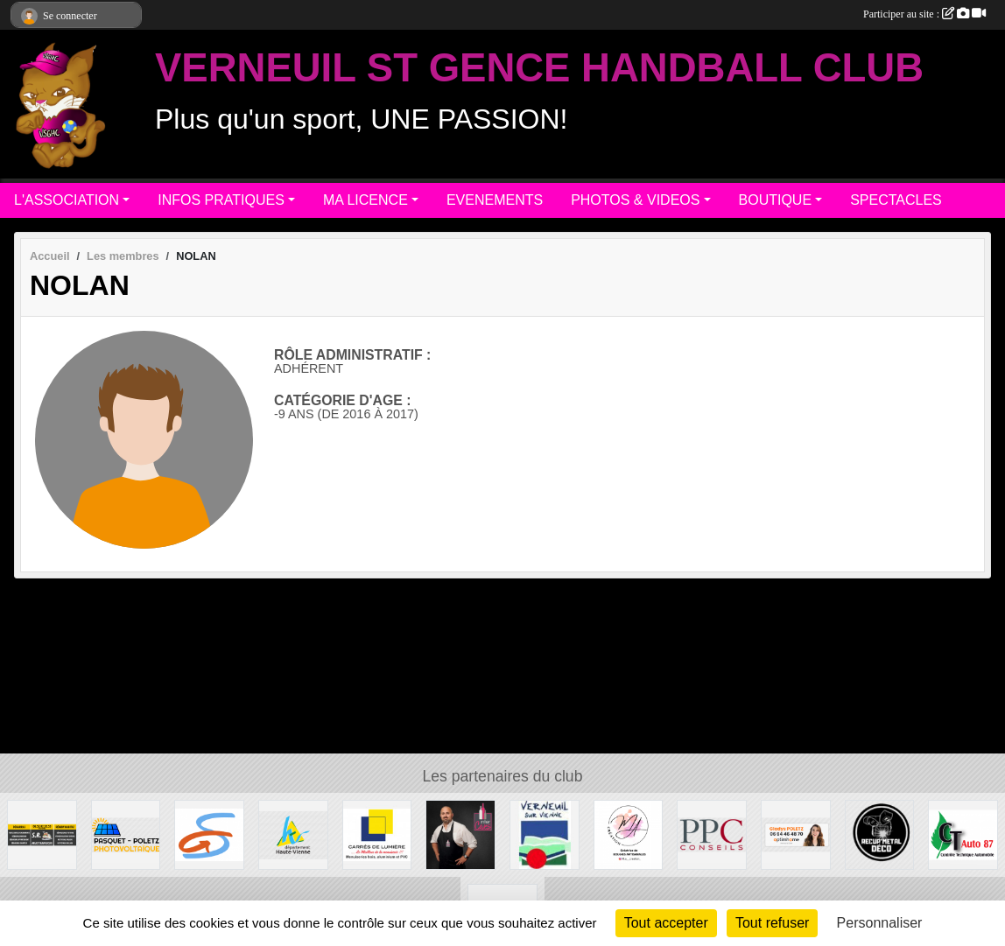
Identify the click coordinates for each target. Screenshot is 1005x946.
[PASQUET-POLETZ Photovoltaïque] (126, 833)
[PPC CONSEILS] (712, 833)
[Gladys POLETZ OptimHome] (796, 833)
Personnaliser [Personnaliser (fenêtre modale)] (880, 922)
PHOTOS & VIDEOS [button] (635, 200)
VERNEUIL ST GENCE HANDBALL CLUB (539, 68)
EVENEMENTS (494, 200)
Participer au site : (924, 14)
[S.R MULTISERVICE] (42, 833)
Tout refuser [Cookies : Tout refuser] (772, 922)
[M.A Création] (629, 833)
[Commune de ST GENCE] (209, 833)
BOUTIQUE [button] (775, 200)
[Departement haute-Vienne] (293, 833)
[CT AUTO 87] (963, 833)
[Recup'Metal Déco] (880, 833)
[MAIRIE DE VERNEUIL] (545, 833)
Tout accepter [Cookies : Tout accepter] (666, 922)
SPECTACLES (896, 200)
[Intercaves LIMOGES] (460, 833)
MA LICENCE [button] (365, 200)
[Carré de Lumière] (377, 833)
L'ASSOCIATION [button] (66, 200)
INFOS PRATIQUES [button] (221, 200)
